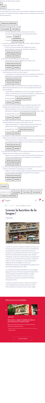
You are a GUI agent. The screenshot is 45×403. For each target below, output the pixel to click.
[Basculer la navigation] (43, 201)
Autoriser (9, 36)
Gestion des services (13, 52)
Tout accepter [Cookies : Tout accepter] (5, 29)
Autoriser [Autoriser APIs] (9, 56)
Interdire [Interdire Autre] (16, 67)
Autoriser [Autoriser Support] (9, 164)
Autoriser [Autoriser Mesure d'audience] (9, 117)
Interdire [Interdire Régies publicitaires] (16, 133)
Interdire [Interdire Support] (16, 164)
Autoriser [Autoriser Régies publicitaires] (9, 133)
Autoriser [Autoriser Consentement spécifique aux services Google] (9, 102)
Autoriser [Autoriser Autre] (9, 67)
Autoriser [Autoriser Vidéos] (9, 179)
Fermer (3, 6)
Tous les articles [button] (22, 338)
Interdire (16, 36)
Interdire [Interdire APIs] (16, 56)
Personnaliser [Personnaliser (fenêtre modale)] (36, 192)
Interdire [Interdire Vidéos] (16, 179)
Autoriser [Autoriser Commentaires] (9, 82)
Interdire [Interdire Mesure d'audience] (16, 117)
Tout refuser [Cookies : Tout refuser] (15, 29)
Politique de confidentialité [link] (8, 23)
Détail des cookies (18, 40)
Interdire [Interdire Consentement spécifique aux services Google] (16, 102)
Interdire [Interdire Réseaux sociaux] (16, 148)
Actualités (11, 205)
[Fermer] (1, 3)
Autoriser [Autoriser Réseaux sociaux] (9, 148)
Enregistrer (4, 186)
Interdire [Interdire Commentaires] (16, 82)
